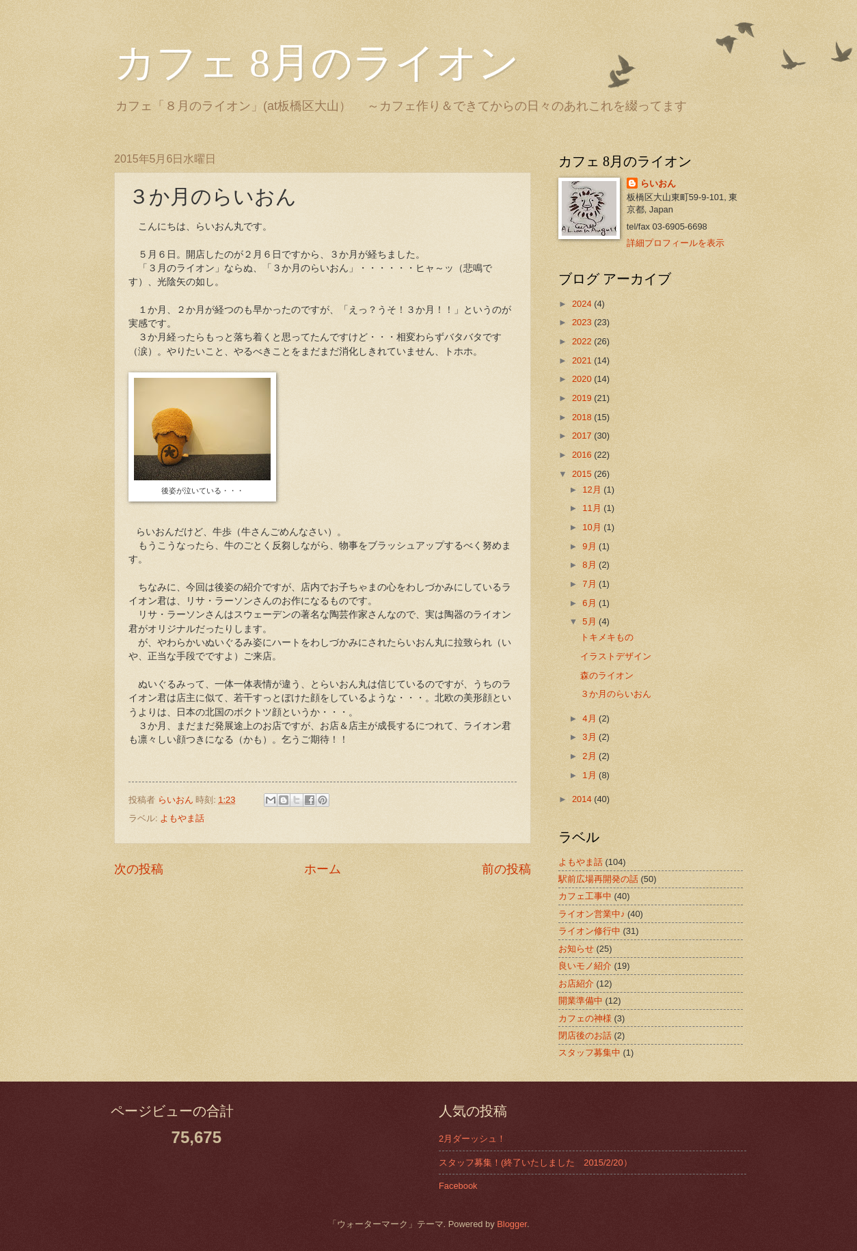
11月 (592, 508)
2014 (583, 799)
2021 (583, 360)
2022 (583, 341)
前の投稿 (506, 869)
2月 (590, 756)
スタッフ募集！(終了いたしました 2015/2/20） (535, 1162)
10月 (592, 527)
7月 (590, 584)
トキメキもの (607, 637)
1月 (590, 775)
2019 (583, 398)
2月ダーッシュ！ (472, 1138)
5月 (590, 621)
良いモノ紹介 (585, 966)
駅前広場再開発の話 (598, 879)
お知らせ (576, 949)
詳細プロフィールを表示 (675, 243)
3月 (590, 737)
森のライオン (607, 675)
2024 (583, 304)
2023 (583, 322)
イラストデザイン (615, 656)
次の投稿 (138, 869)
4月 (590, 718)
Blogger (512, 1224)
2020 (583, 379)
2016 (583, 455)
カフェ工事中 (585, 896)
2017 (583, 435)
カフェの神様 (585, 1018)
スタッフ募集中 (589, 1052)
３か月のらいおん (615, 694)
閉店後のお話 (585, 1035)
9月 (590, 546)
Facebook (458, 1186)
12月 (592, 489)
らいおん (658, 183)
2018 (583, 417)
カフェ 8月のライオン (316, 62)
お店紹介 (576, 983)
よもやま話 (182, 818)
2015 (583, 474)
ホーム (322, 869)
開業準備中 (580, 1000)
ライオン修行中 (589, 931)
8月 (590, 565)
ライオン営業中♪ (591, 914)
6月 (590, 603)
